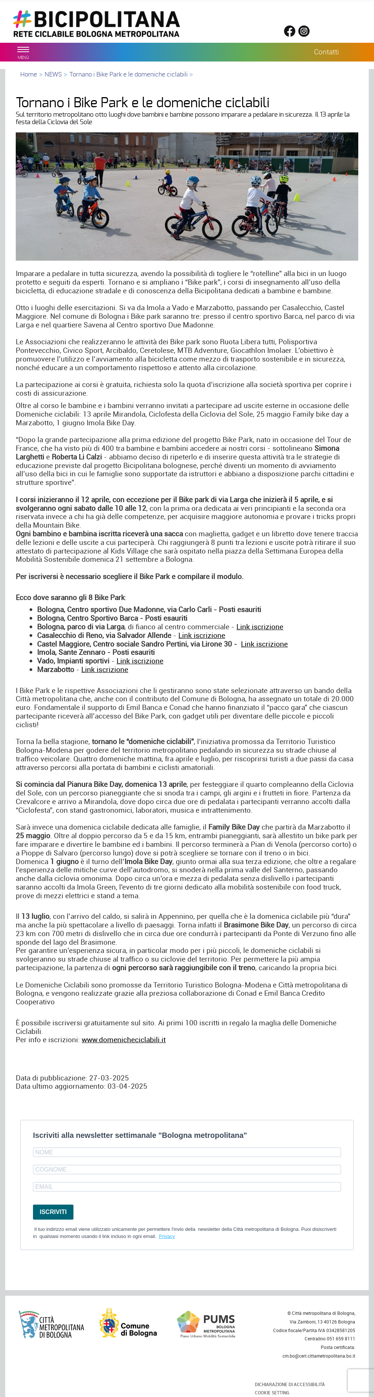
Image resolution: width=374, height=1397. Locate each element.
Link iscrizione (259, 627)
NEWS (53, 74)
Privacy (167, 1236)
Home (28, 74)
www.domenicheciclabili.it (124, 1039)
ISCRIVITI (53, 1212)
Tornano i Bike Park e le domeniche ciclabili (129, 74)
